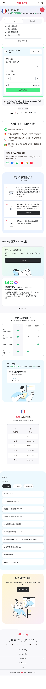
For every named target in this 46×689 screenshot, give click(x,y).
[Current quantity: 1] (23, 79)
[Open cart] (38, 2)
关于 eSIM (7, 486)
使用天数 (9, 59)
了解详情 (28, 212)
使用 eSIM (17, 486)
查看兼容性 (19, 196)
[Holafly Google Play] (30, 640)
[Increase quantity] (38, 79)
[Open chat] (42, 9)
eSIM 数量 (10, 71)
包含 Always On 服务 (14, 35)
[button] (3, 2)
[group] (23, 494)
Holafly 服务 (28, 486)
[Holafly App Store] (15, 640)
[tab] (13, 21)
